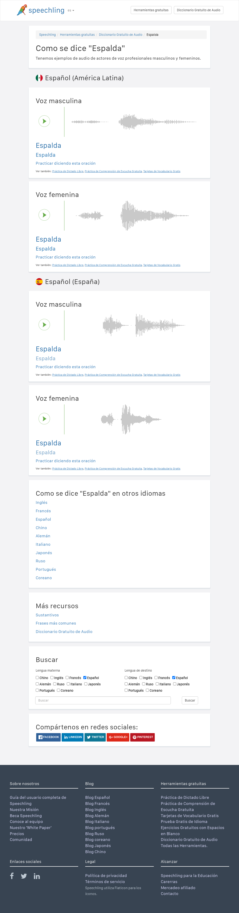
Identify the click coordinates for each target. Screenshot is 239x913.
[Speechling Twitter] (27, 877)
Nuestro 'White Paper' (31, 827)
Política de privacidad (106, 875)
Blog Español (97, 797)
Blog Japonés (98, 845)
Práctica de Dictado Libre (185, 797)
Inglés (41, 502)
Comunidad (21, 839)
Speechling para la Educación (189, 875)
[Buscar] (103, 700)
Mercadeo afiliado (178, 887)
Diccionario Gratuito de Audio (198, 10)
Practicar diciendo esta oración (66, 163)
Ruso (40, 560)
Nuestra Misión (24, 809)
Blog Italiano (97, 821)
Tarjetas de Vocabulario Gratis (190, 815)
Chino (41, 527)
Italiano (43, 544)
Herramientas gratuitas (151, 10)
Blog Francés (97, 803)
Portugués (46, 569)
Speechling (47, 34)
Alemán (43, 535)
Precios (17, 833)
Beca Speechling (26, 815)
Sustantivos (47, 614)
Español (43, 519)
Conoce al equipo (26, 821)
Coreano (44, 577)
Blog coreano (97, 839)
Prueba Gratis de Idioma (184, 821)
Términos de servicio (105, 881)
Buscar (190, 700)
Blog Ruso (94, 833)
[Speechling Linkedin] (40, 877)
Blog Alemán (97, 815)
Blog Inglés (95, 809)
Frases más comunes (56, 623)
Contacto (169, 893)
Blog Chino (95, 851)
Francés (43, 510)
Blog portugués (100, 827)
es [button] (71, 10)
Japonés (44, 552)
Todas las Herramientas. (184, 845)
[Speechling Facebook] (15, 877)
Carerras (169, 881)
